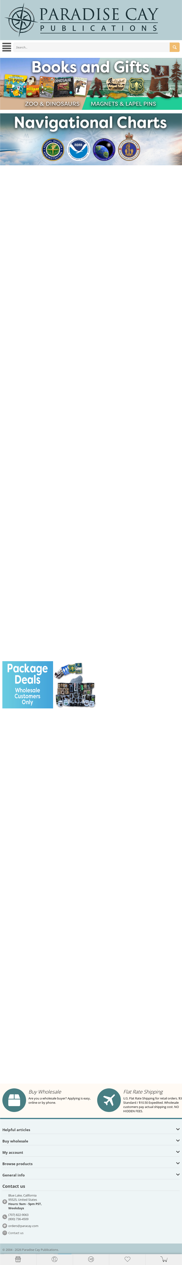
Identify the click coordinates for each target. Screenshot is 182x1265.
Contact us (15, 1233)
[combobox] (96, 47)
